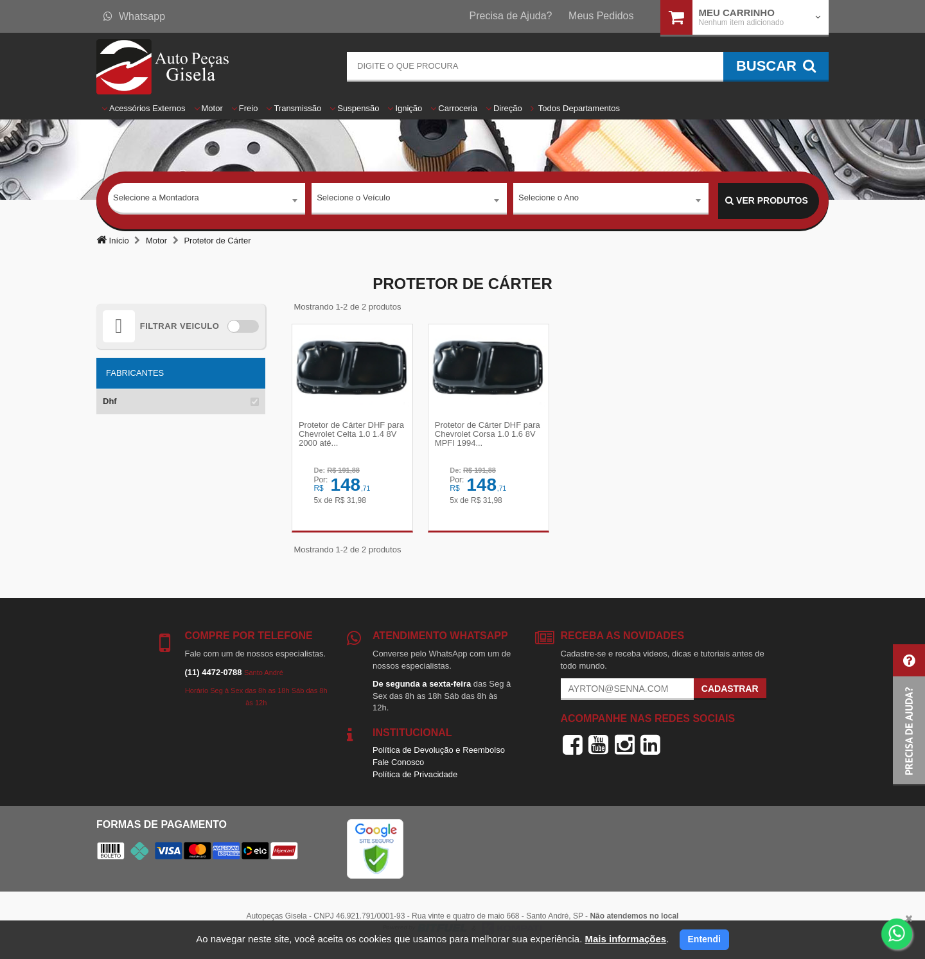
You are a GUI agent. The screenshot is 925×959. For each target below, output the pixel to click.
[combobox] (206, 201)
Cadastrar (730, 694)
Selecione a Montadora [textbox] (156, 200)
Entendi (704, 939)
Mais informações (625, 938)
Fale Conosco (398, 768)
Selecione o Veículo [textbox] (353, 200)
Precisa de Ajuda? (511, 15)
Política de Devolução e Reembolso (439, 756)
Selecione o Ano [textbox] (548, 200)
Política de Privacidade (415, 779)
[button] (909, 715)
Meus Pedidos (600, 15)
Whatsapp (134, 16)
